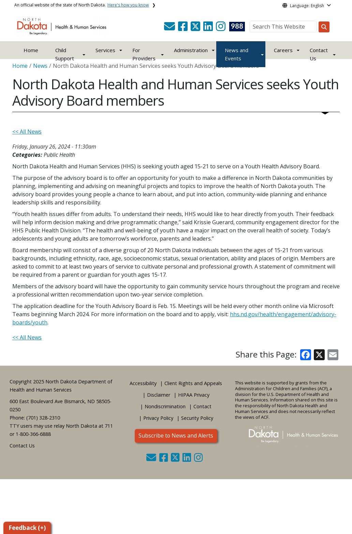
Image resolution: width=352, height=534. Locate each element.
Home (31, 50)
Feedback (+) (27, 528)
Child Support (64, 54)
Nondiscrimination (165, 406)
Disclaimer (158, 395)
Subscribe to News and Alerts (175, 435)
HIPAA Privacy (193, 395)
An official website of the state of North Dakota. (81, 5)
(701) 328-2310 (43, 417)
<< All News (27, 131)
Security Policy (197, 418)
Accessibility (143, 383)
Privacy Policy (158, 418)
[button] (170, 28)
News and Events (236, 54)
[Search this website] (324, 26)
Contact (202, 406)
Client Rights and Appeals (193, 383)
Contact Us (22, 445)
